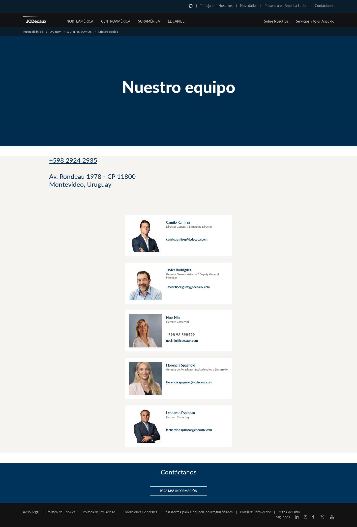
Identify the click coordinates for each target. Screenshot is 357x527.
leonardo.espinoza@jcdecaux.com (189, 430)
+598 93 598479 (180, 334)
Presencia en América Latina (286, 5)
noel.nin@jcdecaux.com (182, 340)
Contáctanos (324, 5)
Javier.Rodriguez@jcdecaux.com (188, 287)
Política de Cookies (61, 512)
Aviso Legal (31, 512)
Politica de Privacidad (99, 512)
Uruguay (55, 31)
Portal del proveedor (255, 512)
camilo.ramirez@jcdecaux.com (187, 239)
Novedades (248, 5)
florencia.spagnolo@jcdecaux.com (189, 382)
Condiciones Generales (140, 512)
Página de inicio (33, 31)
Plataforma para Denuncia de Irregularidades (199, 512)
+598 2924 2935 (73, 160)
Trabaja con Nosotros (216, 5)
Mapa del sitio (289, 512)
